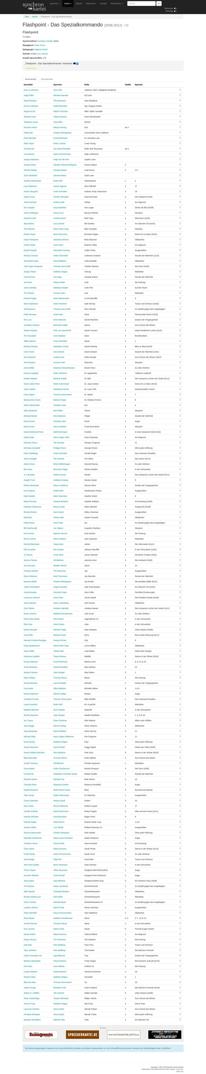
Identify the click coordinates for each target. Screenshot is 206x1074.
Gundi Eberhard (60, 138)
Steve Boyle (29, 918)
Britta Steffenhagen (61, 464)
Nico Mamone (59, 416)
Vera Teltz (57, 90)
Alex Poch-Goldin (31, 865)
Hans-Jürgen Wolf (61, 437)
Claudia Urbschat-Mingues (65, 165)
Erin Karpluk (29, 207)
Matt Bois (28, 517)
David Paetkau (30, 101)
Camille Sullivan (31, 811)
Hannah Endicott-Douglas (35, 640)
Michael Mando (30, 416)
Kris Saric (28, 966)
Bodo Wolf (57, 181)
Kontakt (103, 3)
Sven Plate (58, 523)
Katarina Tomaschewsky (64, 368)
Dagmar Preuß (41, 49)
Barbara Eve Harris (32, 400)
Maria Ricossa (30, 501)
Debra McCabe (30, 630)
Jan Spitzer (58, 528)
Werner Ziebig (59, 694)
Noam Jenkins (30, 614)
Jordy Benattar (30, 592)
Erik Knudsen (30, 549)
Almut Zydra (58, 1009)
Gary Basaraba (30, 731)
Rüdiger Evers (59, 448)
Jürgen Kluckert (60, 587)
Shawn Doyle (30, 234)
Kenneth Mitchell (31, 875)
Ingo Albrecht (59, 881)
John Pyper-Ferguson (33, 266)
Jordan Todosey (31, 763)
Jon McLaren (29, 565)
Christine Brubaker (32, 1014)
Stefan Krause (59, 475)
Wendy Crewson (31, 256)
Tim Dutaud (29, 293)
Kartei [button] (67, 3)
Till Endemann (59, 101)
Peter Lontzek (59, 143)
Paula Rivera (29, 277)
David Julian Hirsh (32, 384)
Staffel (128, 85)
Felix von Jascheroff (62, 330)
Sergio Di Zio (29, 111)
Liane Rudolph (59, 683)
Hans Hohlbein (59, 426)
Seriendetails (30, 79)
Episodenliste (47, 79)
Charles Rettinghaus (62, 133)
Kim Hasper (58, 549)
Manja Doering (59, 127)
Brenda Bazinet (30, 683)
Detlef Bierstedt (60, 106)
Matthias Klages (60, 272)
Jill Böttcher (58, 560)
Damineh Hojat (60, 592)
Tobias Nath (58, 517)
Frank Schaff (59, 875)
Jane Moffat (29, 368)
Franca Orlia (58, 843)
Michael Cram (30, 117)
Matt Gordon (29, 426)
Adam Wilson (29, 678)
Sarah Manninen (31, 747)
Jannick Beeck (59, 175)
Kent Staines (29, 491)
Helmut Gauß (59, 801)
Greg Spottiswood (31, 646)
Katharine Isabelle (32, 656)
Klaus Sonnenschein (62, 913)
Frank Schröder (60, 191)
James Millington (31, 213)
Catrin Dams (58, 624)
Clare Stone (29, 849)
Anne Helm (58, 245)
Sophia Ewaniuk (31, 790)
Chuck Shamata (31, 801)
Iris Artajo (57, 277)
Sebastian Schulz (61, 346)
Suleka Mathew (30, 378)
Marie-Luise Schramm (63, 838)
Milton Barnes (30, 341)
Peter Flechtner (60, 304)
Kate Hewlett (29, 496)
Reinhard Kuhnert (61, 389)
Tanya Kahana (59, 656)
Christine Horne (31, 843)
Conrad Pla (29, 774)
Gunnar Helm (59, 293)
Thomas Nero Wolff (61, 266)
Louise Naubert (30, 972)
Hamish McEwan (31, 817)
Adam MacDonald (31, 405)
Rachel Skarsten (31, 715)
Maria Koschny (60, 849)
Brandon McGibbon (32, 1020)
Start (27, 16)
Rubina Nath (58, 202)
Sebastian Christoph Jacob (65, 774)
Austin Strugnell (31, 191)
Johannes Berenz (61, 239)
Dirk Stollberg (59, 945)
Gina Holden (29, 768)
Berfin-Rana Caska (61, 790)
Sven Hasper (59, 710)
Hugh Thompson (31, 239)
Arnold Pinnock (30, 923)
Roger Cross (29, 197)
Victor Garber (30, 389)
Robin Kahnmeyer (61, 384)
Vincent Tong (29, 1004)
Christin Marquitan (61, 833)
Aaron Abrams (30, 603)
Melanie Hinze (59, 635)
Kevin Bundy (29, 742)
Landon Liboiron (31, 907)
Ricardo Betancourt (32, 897)
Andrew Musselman (32, 181)
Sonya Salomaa (31, 662)
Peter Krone (40, 45)
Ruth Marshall (30, 138)
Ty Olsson (28, 555)
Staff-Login (179, 1071)
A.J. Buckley (29, 475)
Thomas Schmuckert (62, 394)
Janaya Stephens (31, 159)
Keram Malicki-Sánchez (34, 752)
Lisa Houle (28, 688)
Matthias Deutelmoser (63, 614)
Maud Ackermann (61, 811)
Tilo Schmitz (58, 443)
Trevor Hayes (30, 870)
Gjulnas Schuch (60, 533)
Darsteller (28, 85)
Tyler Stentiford (30, 175)
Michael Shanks (31, 346)
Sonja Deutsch (59, 972)
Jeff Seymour (29, 309)
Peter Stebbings (31, 453)
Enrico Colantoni (31, 106)
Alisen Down (29, 464)
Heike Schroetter (60, 256)
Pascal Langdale (31, 373)
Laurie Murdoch (31, 704)
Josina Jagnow (60, 186)
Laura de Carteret (31, 1009)
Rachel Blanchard (31, 544)
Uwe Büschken (60, 817)
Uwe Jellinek (59, 966)
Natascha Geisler (61, 784)
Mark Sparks (29, 891)
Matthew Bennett (31, 710)
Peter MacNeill (30, 913)
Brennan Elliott (30, 581)
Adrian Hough (30, 988)
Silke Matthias (59, 688)
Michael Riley (30, 736)
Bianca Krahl (59, 507)
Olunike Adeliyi (30, 170)
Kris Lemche (29, 929)
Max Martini (29, 223)
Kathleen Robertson (32, 507)
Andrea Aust (58, 357)
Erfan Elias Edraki (31, 619)
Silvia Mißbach (59, 261)
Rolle (86, 85)
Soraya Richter (60, 640)
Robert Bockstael (31, 485)
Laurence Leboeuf (32, 597)
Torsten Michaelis (61, 197)
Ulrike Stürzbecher (61, 768)
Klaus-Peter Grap (61, 229)
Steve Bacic (29, 881)
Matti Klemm (58, 822)
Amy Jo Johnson (31, 90)
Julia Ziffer (57, 122)
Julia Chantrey (30, 202)
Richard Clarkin (30, 779)
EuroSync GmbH (45, 41)
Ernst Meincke (59, 320)
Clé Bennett (29, 149)
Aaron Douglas (30, 459)
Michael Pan (58, 779)
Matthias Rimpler (60, 288)
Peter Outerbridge (31, 998)
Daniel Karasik (30, 250)
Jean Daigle (29, 726)
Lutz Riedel (58, 827)
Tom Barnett (29, 229)
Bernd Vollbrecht (60, 806)
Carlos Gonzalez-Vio (33, 955)
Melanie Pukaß (60, 378)
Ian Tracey (28, 720)
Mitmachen (91, 3)
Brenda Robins (30, 512)
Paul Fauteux (30, 362)
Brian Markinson (31, 304)
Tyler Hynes (29, 795)
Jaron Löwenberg (61, 603)
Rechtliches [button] (117, 3)
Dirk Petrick (58, 619)
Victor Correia (30, 902)
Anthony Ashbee (31, 571)
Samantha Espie (31, 261)
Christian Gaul (59, 405)
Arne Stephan (59, 336)
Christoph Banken (61, 891)
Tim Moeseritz (59, 571)
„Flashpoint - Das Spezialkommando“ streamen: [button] (52, 63)
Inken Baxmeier (60, 496)
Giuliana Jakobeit (61, 608)
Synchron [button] (55, 3)
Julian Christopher (32, 587)
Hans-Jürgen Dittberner (63, 736)
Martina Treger (59, 400)
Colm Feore (29, 352)
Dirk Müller (58, 410)
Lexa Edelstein (30, 186)
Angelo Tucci (29, 480)
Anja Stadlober (59, 207)
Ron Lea (27, 320)
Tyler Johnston (30, 950)
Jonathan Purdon (31, 699)
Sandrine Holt (30, 218)
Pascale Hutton (30, 127)
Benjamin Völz (59, 988)
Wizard (79, 3)
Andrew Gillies (30, 827)
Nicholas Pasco (31, 443)
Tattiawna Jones (31, 122)
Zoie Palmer (29, 608)
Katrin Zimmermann (62, 154)
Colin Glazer (29, 394)
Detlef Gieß (58, 491)
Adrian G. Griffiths (31, 993)
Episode (138, 85)
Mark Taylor (29, 143)
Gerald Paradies (60, 667)
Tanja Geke (58, 544)
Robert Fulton (30, 977)
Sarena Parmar (30, 560)
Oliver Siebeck (59, 539)
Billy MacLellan (30, 758)
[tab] (103, 65)
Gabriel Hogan (30, 822)
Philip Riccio (29, 523)
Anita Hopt (58, 314)
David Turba (58, 907)
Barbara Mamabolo (32, 961)
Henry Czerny (30, 539)
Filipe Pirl (57, 859)
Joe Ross (28, 282)
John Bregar (29, 859)
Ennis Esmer (29, 421)
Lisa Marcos (29, 154)
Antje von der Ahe (61, 159)
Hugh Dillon (29, 95)
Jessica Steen (30, 165)
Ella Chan (28, 624)
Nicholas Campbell (32, 448)
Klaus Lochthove (60, 485)
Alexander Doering (61, 250)
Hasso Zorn (58, 213)
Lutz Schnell (58, 223)
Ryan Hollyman (30, 576)
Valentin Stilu (59, 1020)
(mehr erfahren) (42, 54)
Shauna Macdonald (32, 833)
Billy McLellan (30, 982)
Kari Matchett (29, 357)
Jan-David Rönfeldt (61, 149)
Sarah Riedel (59, 747)
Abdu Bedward (30, 410)
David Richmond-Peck (33, 432)
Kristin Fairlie (29, 245)
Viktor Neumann (60, 870)
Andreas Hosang (60, 480)
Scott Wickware (30, 667)
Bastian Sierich (60, 565)
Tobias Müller (59, 282)
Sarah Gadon (30, 934)
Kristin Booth (29, 854)
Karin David (58, 512)
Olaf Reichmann (60, 432)
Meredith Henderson (33, 838)
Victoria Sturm (59, 218)
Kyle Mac (28, 945)
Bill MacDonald (30, 528)
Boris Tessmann (60, 234)
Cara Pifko (28, 635)
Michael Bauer (59, 902)
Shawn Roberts (30, 330)
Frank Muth (58, 555)
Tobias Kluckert (60, 117)
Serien (35, 16)
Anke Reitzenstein (61, 298)
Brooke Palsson (31, 672)
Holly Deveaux (30, 314)
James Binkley (30, 288)
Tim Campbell (30, 336)
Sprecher (57, 85)
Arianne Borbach (60, 501)
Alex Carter (29, 806)
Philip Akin (28, 133)
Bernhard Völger (60, 325)
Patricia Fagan (30, 298)
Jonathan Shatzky (31, 325)
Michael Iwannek (60, 95)
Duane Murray (30, 939)
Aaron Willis (29, 651)
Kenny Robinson (31, 694)
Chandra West (30, 784)
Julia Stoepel (59, 672)
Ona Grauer (29, 533)
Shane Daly (29, 437)
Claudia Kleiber (60, 170)
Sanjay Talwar (30, 272)
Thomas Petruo (60, 678)
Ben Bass (28, 469)
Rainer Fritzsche (60, 111)
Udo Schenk (58, 352)
